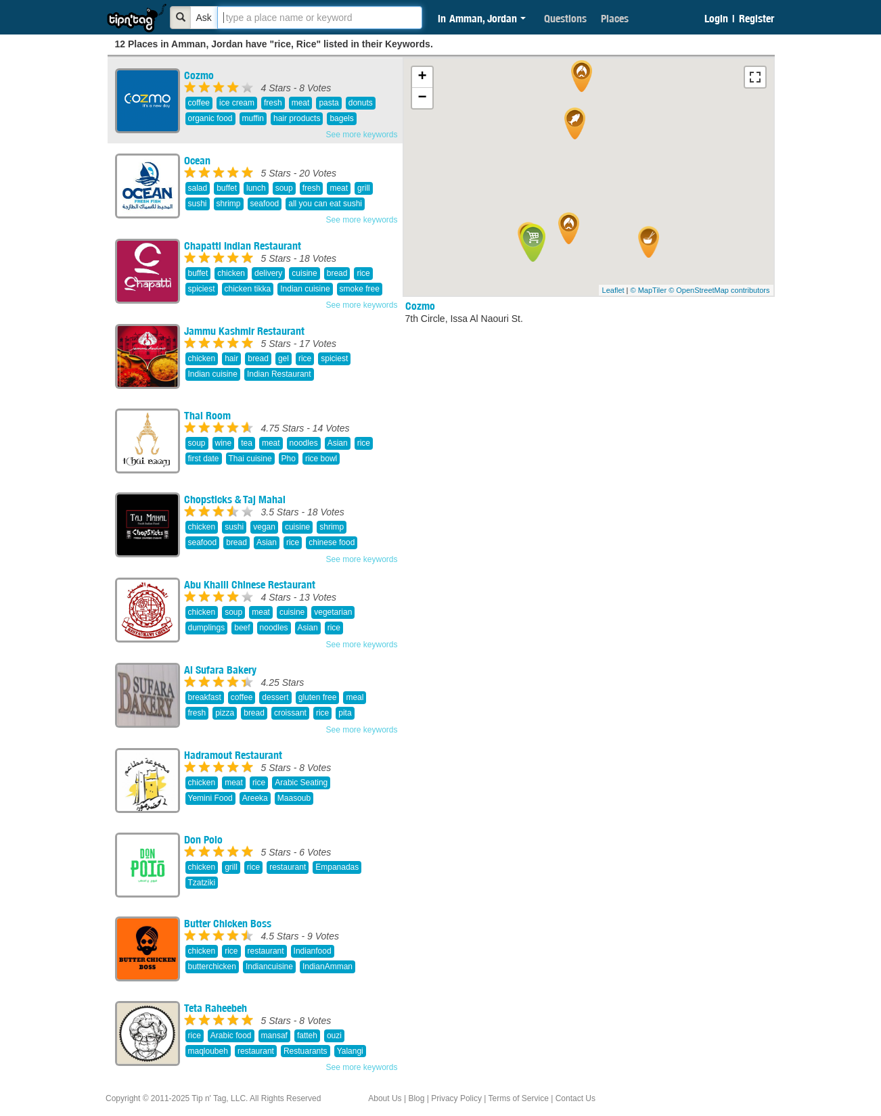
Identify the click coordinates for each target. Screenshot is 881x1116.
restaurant (287, 867)
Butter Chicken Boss (227, 923)
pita (344, 713)
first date (203, 458)
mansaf (274, 1035)
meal (354, 697)
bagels (341, 118)
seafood (264, 203)
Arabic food (231, 1035)
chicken (231, 273)
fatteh (307, 1035)
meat (301, 103)
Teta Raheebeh (215, 1008)
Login (716, 18)
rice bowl (321, 458)
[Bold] (180, 17)
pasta (328, 103)
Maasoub (294, 798)
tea (246, 443)
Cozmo (199, 75)
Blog (416, 1098)
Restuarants (305, 1051)
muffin (253, 118)
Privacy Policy (456, 1098)
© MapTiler (649, 290)
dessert (275, 697)
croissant (290, 713)
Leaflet (613, 290)
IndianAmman (327, 966)
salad (198, 188)
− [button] (421, 98)
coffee (199, 103)
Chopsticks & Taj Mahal (235, 499)
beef (242, 627)
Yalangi (350, 1051)
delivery (268, 273)
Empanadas (337, 867)
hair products (296, 118)
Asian (337, 443)
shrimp (229, 203)
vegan (264, 527)
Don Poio (203, 839)
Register (756, 18)
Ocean (197, 160)
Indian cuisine (305, 289)
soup (284, 188)
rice (363, 273)
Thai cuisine (250, 458)
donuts (360, 103)
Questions (565, 18)
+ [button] (421, 77)
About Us (384, 1098)
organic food (210, 118)
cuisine (304, 273)
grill (363, 188)
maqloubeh (208, 1051)
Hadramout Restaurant (233, 755)
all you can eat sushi (325, 203)
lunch (256, 188)
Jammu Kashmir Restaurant (244, 331)
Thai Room (207, 415)
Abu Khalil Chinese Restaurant (249, 584)
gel (283, 358)
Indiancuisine (269, 966)
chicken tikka (248, 289)
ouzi (334, 1035)
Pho (288, 458)
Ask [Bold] (204, 17)
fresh (273, 103)
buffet (227, 188)
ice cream (236, 103)
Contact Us (575, 1098)
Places (615, 18)
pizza (224, 713)
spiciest (201, 289)
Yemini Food (210, 798)
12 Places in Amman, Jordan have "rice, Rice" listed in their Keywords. (274, 44)
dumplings (206, 627)
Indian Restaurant (279, 374)
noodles (304, 443)
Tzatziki (202, 882)
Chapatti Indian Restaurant (242, 245)
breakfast (204, 697)
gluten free (317, 697)
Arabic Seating (301, 782)
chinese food (332, 542)
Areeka (255, 798)
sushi (197, 203)
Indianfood (313, 951)
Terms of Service (518, 1098)
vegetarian (333, 612)
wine (223, 443)
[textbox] (319, 17)
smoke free (360, 289)
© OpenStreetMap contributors (719, 290)
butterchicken (212, 966)
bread (337, 273)
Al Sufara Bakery (220, 669)
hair (231, 358)
